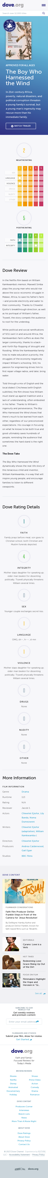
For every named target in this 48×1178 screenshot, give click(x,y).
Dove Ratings (24, 1133)
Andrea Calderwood (32, 846)
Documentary (13, 1091)
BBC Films (27, 856)
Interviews (24, 1110)
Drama (25, 791)
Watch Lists (24, 1114)
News (24, 1118)
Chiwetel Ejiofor (30, 813)
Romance (34, 1095)
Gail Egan (27, 850)
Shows (35, 1076)
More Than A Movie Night (24, 1121)
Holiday (13, 1095)
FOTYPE (42, 1152)
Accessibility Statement (19, 1155)
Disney (13, 1083)
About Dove (24, 1137)
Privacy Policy (24, 1141)
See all (40, 993)
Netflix (13, 1080)
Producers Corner (24, 1106)
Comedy (35, 1087)
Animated (13, 1087)
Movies (13, 1076)
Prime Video (35, 1080)
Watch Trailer (21, 126)
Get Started (24, 1039)
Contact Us (24, 1144)
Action (35, 1083)
